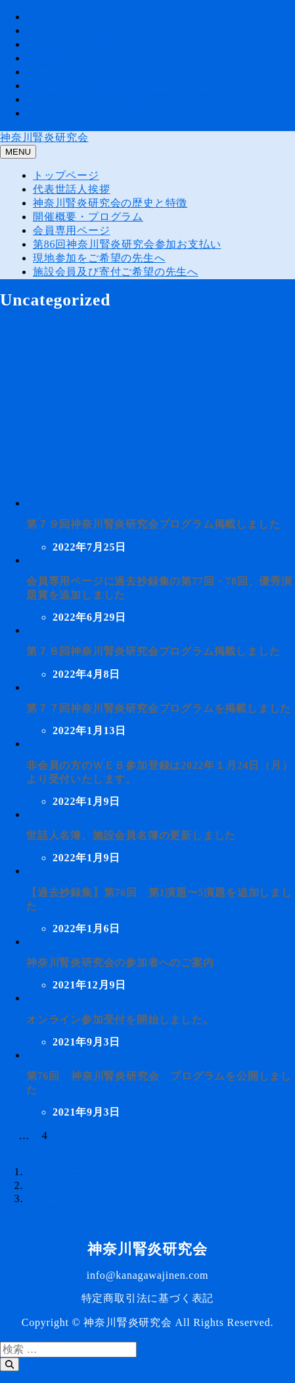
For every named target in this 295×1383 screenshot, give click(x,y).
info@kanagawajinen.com (148, 1275)
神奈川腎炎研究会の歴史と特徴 (103, 44)
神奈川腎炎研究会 (44, 137)
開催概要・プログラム (81, 58)
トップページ (59, 16)
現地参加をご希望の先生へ (92, 99)
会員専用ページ (65, 71)
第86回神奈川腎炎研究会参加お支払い (120, 85)
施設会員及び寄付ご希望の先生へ (109, 113)
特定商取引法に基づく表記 (147, 1298)
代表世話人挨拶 (65, 30)
